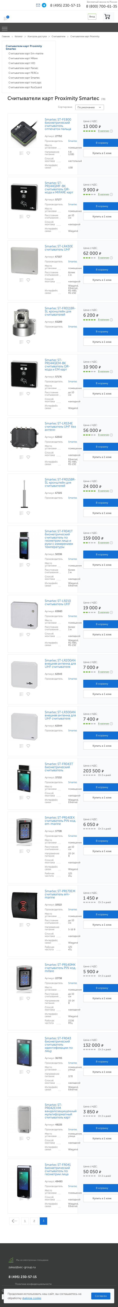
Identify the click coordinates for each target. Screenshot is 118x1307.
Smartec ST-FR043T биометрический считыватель (59, 767)
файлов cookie (31, 1298)
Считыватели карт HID (22, 63)
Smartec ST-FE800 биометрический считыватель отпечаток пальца (58, 124)
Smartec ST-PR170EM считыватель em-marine (60, 894)
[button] (38, 5)
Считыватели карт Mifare (23, 58)
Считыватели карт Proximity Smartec (24, 47)
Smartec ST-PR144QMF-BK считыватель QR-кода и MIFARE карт (59, 187)
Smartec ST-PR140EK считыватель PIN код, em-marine (60, 820)
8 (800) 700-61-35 (101, 6)
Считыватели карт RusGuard (25, 87)
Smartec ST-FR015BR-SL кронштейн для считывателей (60, 482)
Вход (92, 16)
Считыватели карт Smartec (24, 77)
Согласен (101, 1296)
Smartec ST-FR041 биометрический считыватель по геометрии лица (58, 1169)
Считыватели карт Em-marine (26, 53)
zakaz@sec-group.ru (22, 1267)
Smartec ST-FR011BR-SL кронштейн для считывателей (60, 311)
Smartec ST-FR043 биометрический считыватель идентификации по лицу (59, 1044)
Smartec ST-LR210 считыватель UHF (58, 602)
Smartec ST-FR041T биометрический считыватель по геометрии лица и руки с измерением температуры (59, 539)
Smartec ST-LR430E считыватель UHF (59, 248)
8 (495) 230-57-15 (65, 5)
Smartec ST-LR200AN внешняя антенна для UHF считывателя (60, 663)
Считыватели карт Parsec (23, 68)
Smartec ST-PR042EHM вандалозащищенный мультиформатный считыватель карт (61, 1111)
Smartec (72, 141)
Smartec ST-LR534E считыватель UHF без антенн (60, 426)
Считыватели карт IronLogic (25, 82)
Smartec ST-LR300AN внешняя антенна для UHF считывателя (60, 715)
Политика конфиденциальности (33, 1284)
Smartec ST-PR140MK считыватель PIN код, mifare (60, 968)
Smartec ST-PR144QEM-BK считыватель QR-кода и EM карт (57, 364)
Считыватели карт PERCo (23, 73)
